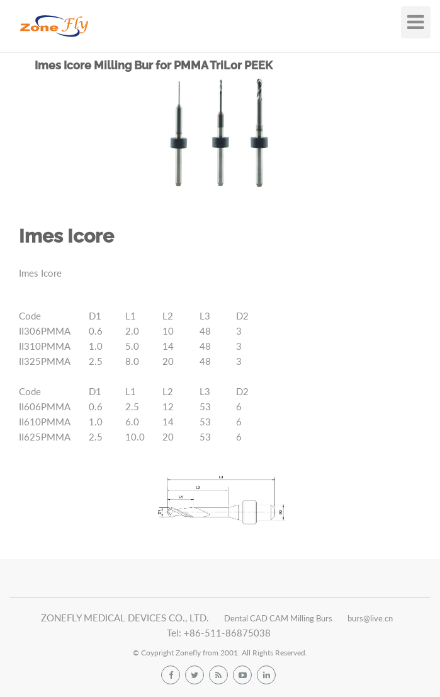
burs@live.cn (370, 618)
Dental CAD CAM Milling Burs (278, 618)
